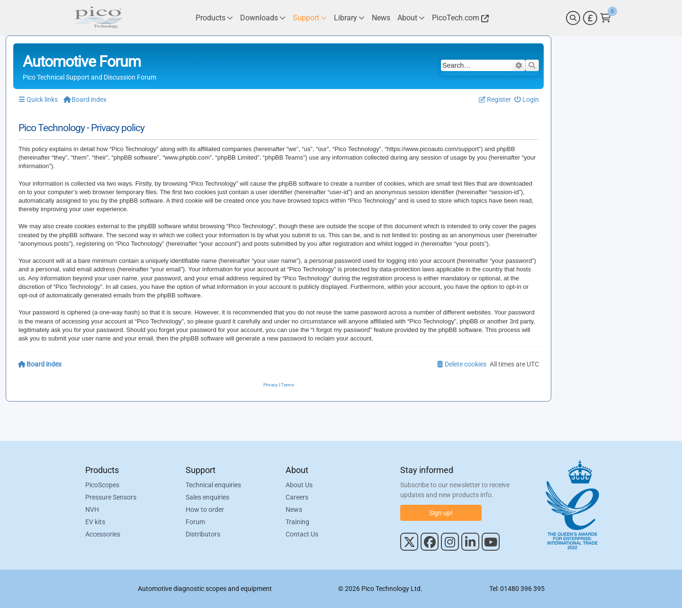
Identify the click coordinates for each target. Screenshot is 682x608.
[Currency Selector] (590, 18)
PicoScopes (102, 485)
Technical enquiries (213, 485)
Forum (195, 522)
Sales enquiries (207, 497)
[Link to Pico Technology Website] (459, 18)
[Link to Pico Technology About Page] (411, 18)
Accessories (102, 534)
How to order (205, 509)
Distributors (203, 534)
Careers (297, 497)
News (294, 509)
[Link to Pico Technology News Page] (381, 18)
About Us (299, 485)
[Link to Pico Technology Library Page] (349, 18)
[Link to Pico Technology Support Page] (310, 18)
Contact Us (302, 534)
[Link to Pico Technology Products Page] (214, 18)
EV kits (95, 522)
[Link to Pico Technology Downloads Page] (263, 18)
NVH (92, 509)
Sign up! (441, 513)
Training (297, 522)
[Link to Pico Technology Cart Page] (605, 18)
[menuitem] (526, 99)
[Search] (573, 18)
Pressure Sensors (110, 497)
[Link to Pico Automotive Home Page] (97, 18)
